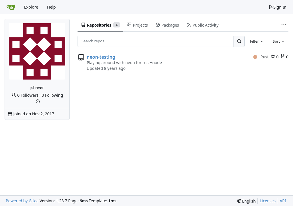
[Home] (11, 7)
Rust (261, 57)
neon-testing (101, 57)
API (283, 200)
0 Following (52, 95)
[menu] (246, 201)
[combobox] (257, 41)
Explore (31, 7)
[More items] (283, 25)
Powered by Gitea (22, 200)
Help (51, 7)
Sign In (277, 7)
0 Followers (25, 95)
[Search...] (238, 41)
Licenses (268, 200)
